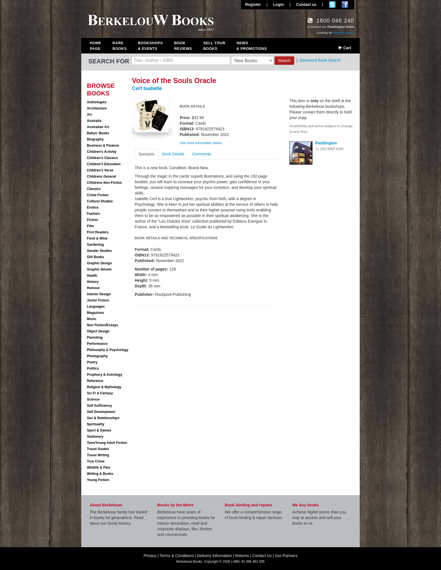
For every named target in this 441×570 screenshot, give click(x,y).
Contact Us (262, 555)
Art (89, 115)
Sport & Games (99, 430)
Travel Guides (98, 449)
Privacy (149, 555)
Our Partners (286, 555)
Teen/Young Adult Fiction (107, 443)
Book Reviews (183, 46)
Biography (95, 139)
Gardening (95, 245)
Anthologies (96, 102)
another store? (343, 32)
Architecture (97, 108)
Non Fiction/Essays (102, 325)
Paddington (326, 143)
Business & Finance (103, 145)
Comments (201, 154)
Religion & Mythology (104, 387)
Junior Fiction (98, 300)
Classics (94, 189)
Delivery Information (214, 555)
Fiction (92, 220)
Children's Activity (101, 152)
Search (284, 60)
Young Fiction (98, 480)
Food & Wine (97, 238)
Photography (97, 356)
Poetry (92, 362)
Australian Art (98, 127)
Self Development (101, 412)
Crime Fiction (98, 195)
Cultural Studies (100, 201)
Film (90, 226)
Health (92, 276)
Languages (96, 307)
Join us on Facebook (344, 4)
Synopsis (146, 154)
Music (91, 319)
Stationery (95, 437)
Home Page (95, 46)
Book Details (173, 154)
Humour (93, 288)
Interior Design (99, 294)
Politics (93, 368)
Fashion (93, 214)
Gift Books (95, 257)
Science (93, 399)
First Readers (98, 232)
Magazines (95, 313)
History (92, 282)
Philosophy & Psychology (107, 350)
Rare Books (119, 46)
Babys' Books (98, 133)
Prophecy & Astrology (104, 375)
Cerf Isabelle (147, 88)
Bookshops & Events (150, 46)
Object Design (98, 331)
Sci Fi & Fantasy (100, 393)
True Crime (96, 461)
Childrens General (101, 176)
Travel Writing (98, 455)
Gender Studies (99, 251)
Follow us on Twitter (332, 4)
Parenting (94, 337)
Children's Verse (100, 170)
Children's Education (104, 164)
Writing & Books (100, 474)
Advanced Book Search (320, 60)
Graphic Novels (99, 269)
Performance (97, 344)
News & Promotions (252, 46)
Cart (344, 48)
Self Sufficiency (99, 406)
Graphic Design (99, 263)
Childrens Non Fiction (104, 183)
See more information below (201, 143)
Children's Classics (102, 158)
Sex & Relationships (103, 418)
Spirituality (95, 424)
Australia (94, 121)
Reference (95, 381)
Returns (242, 555)
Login (278, 4)
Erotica (92, 207)
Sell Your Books (214, 46)
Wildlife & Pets (98, 468)
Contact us (306, 4)
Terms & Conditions (177, 555)
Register (253, 4)
